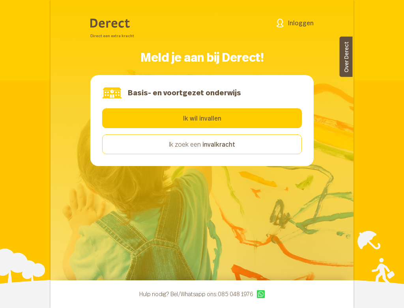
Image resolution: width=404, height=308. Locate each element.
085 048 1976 (235, 294)
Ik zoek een (202, 144)
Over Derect (346, 57)
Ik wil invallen (202, 118)
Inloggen (295, 23)
